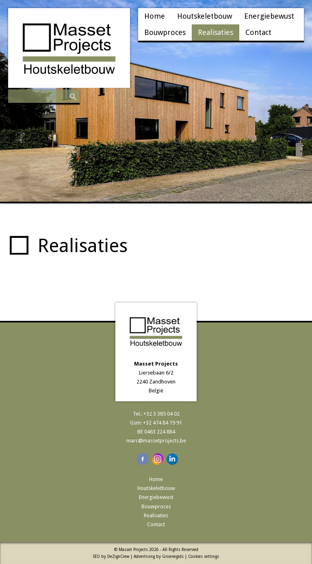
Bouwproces (165, 32)
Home (154, 16)
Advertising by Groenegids (159, 556)
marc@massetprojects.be (156, 441)
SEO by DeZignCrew (111, 556)
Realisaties (215, 32)
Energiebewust (269, 16)
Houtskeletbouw (204, 16)
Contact (258, 32)
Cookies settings (203, 556)
